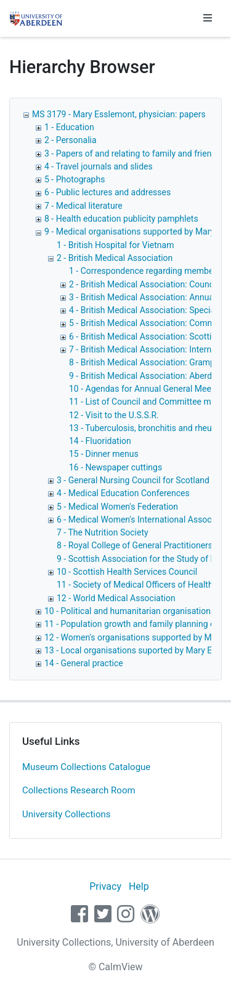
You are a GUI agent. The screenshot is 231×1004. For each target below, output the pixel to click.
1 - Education (69, 127)
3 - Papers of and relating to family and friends (132, 153)
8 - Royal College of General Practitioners (135, 545)
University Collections (66, 814)
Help (139, 886)
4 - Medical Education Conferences (123, 493)
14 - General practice (83, 663)
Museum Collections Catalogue (86, 766)
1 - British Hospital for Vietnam (115, 245)
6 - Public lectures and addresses (107, 192)
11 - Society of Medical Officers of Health (135, 585)
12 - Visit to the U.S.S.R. (114, 415)
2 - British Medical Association (114, 258)
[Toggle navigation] (207, 18)
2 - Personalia (70, 140)
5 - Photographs (74, 179)
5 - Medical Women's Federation (117, 507)
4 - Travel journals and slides (98, 166)
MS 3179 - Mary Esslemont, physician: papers (119, 114)
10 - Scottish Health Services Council (127, 572)
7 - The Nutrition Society (102, 532)
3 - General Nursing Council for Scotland (133, 480)
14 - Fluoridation (100, 441)
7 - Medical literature (83, 206)
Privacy (105, 886)
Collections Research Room (79, 790)
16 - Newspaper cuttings (115, 467)
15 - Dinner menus (104, 454)
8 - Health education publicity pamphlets (121, 219)
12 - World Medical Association (116, 598)
